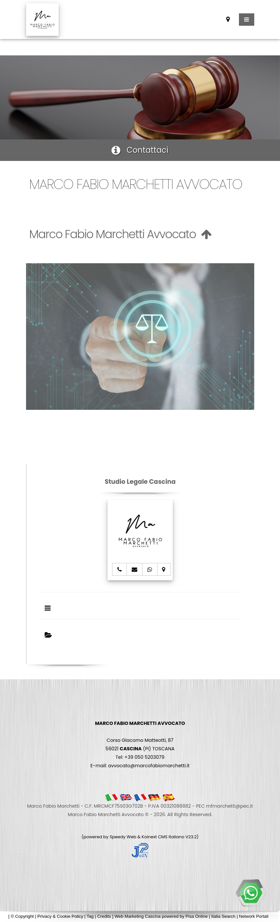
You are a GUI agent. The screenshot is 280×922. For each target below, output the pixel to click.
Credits (104, 916)
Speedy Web (123, 837)
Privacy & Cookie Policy (60, 916)
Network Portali (253, 916)
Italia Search (223, 916)
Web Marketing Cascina (137, 916)
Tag (90, 916)
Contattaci (140, 150)
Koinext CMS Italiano (163, 837)
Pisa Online (196, 916)
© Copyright (22, 916)
